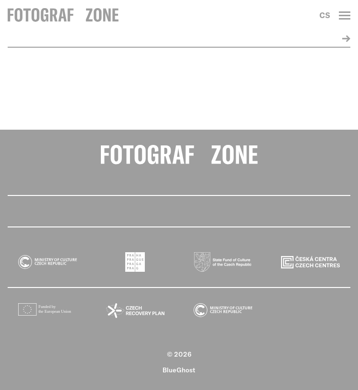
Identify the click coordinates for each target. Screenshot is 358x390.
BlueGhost (179, 370)
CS (324, 15)
